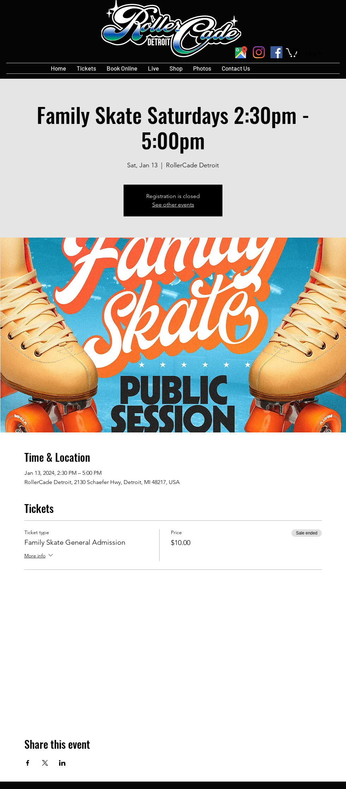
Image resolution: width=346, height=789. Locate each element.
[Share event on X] (45, 763)
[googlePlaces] (241, 52)
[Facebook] (276, 52)
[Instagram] (259, 52)
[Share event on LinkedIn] (62, 763)
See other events (173, 204)
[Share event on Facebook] (27, 763)
